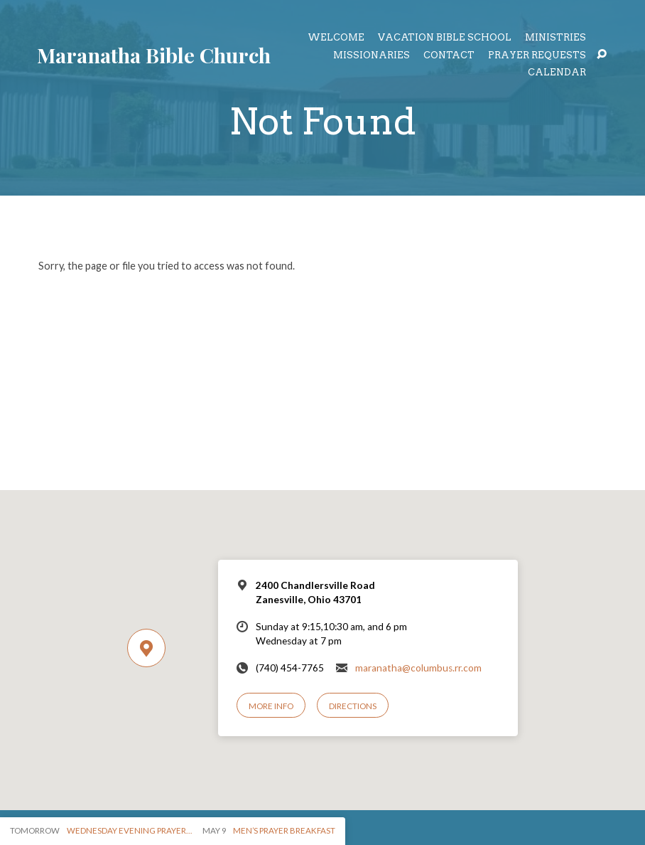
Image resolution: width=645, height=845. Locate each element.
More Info (271, 706)
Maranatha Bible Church (154, 54)
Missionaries (371, 55)
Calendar (557, 73)
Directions (352, 706)
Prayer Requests (537, 55)
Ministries (555, 38)
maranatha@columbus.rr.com (418, 668)
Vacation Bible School (444, 38)
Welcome (336, 38)
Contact (449, 55)
